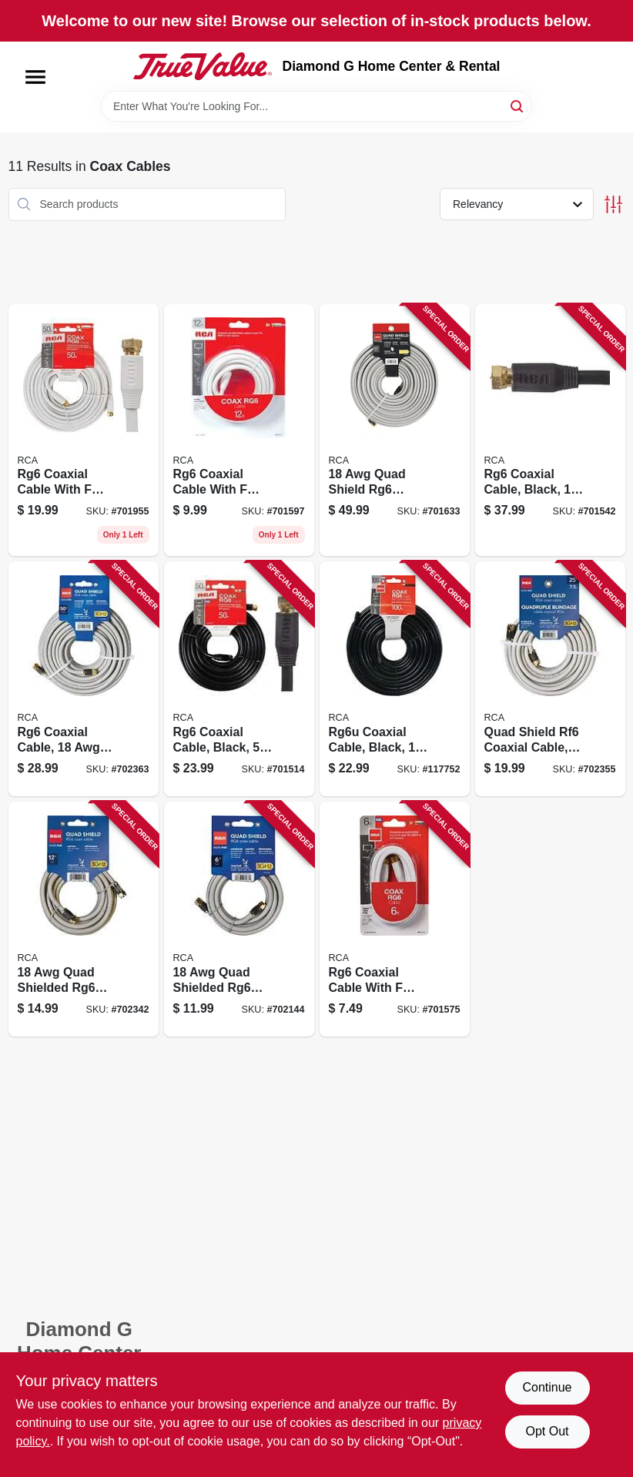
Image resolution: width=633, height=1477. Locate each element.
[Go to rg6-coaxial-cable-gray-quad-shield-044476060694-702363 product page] (83, 678)
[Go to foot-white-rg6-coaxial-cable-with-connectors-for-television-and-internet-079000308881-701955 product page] (83, 430)
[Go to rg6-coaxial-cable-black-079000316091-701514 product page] (239, 678)
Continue (546, 1387)
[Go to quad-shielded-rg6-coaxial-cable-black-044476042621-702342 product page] (83, 919)
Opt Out (546, 1431)
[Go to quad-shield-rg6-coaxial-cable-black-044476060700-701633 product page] (395, 430)
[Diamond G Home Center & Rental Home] (202, 66)
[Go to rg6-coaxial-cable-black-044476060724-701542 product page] (550, 430)
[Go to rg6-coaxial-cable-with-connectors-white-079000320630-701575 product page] (395, 919)
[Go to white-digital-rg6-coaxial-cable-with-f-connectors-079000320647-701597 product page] (239, 430)
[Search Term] (316, 106)
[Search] (518, 105)
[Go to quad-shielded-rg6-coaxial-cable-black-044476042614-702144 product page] (239, 919)
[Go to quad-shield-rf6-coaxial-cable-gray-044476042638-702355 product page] (550, 678)
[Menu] (35, 77)
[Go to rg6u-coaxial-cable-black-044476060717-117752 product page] (395, 678)
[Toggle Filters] (613, 204)
